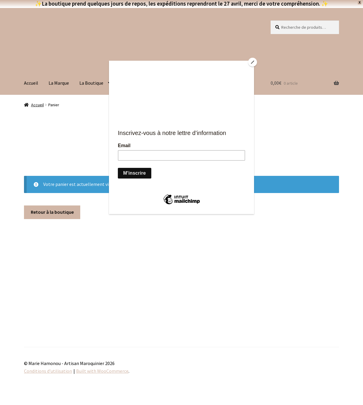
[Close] (252, 62)
